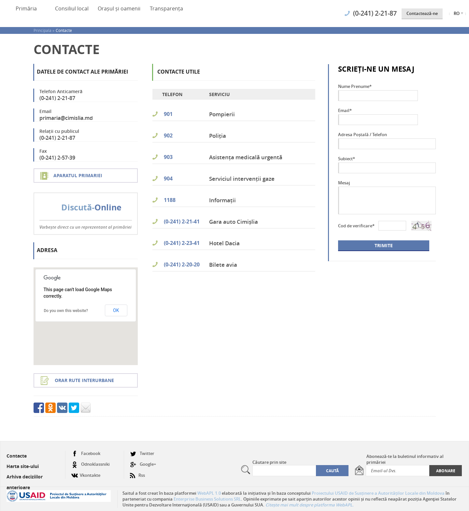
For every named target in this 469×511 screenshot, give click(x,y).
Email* (345, 110)
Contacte (64, 30)
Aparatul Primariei (77, 175)
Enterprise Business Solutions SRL (207, 499)
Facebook (85, 453)
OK (116, 310)
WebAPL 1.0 (209, 493)
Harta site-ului (23, 466)
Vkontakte (85, 472)
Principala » (44, 30)
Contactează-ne (422, 13)
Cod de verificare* (356, 226)
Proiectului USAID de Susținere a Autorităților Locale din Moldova (378, 493)
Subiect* (346, 159)
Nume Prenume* (355, 86)
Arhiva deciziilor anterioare (25, 482)
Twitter (142, 453)
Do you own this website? (66, 310)
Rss (137, 472)
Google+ (143, 464)
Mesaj (344, 183)
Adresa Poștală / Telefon (362, 134)
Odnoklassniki (90, 464)
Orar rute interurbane (84, 380)
